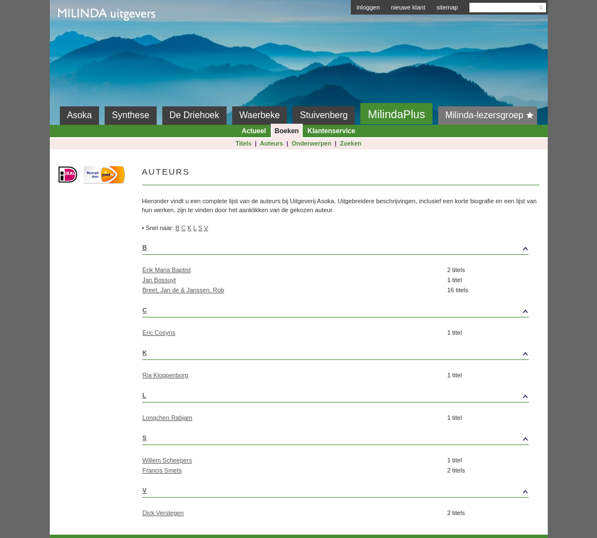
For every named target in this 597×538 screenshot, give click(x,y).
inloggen (368, 7)
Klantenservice (331, 131)
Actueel (254, 131)
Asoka (79, 115)
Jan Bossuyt (159, 280)
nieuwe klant (408, 7)
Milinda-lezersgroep (491, 115)
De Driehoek (194, 115)
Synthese (130, 115)
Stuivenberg (323, 115)
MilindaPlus (396, 114)
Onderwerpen (311, 143)
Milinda (81, 40)
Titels (244, 143)
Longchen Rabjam (167, 417)
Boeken (287, 131)
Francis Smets (162, 470)
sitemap (447, 7)
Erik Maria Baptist (167, 269)
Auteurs (271, 143)
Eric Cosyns (159, 332)
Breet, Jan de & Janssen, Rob (183, 290)
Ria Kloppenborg (166, 375)
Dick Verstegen (163, 512)
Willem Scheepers (167, 460)
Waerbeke (259, 115)
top (487, 247)
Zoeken (351, 143)
